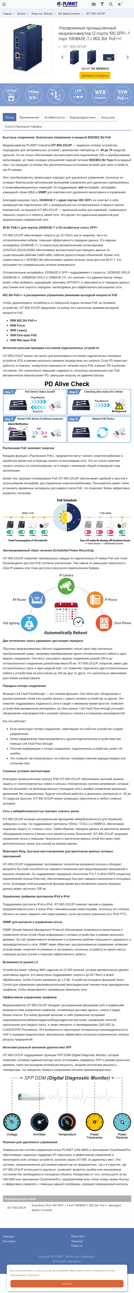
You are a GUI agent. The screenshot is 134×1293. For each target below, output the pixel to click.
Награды (8, 1236)
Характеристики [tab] (83, 117)
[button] (62, 57)
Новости (77, 1246)
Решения (77, 1241)
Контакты (9, 1241)
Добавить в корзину (95, 75)
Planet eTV (77, 1236)
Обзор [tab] (9, 117)
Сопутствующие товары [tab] (23, 126)
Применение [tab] (29, 117)
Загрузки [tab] (108, 117)
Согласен (67, 1283)
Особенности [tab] (54, 117)
